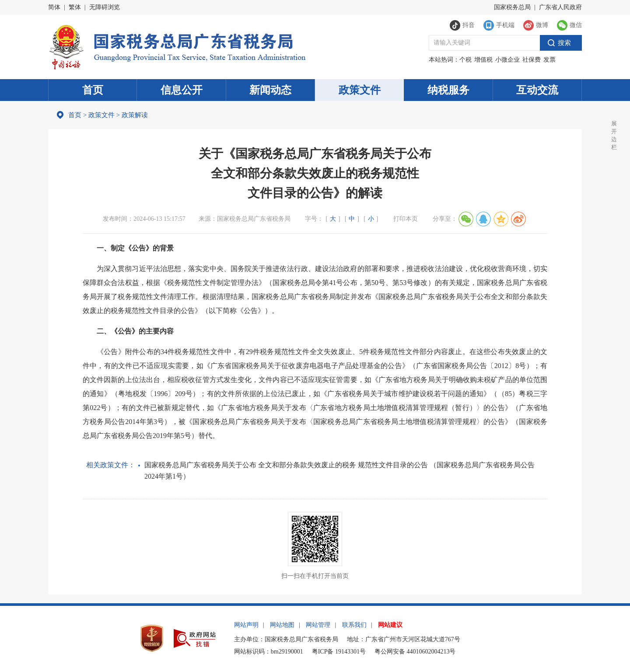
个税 (465, 59)
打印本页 (405, 219)
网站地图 (282, 625)
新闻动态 (270, 90)
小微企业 (507, 59)
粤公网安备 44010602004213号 (415, 651)
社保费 (531, 59)
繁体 (75, 7)
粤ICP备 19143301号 (339, 651)
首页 (92, 90)
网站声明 (246, 625)
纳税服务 (448, 90)
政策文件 (360, 90)
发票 (549, 59)
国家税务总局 (512, 7)
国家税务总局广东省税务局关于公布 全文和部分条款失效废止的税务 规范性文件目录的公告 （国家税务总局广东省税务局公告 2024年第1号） (339, 470)
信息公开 (182, 90)
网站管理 (318, 625)
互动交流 (537, 90)
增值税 (483, 59)
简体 (54, 7)
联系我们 (354, 625)
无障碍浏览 (104, 7)
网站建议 (390, 625)
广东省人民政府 (560, 7)
